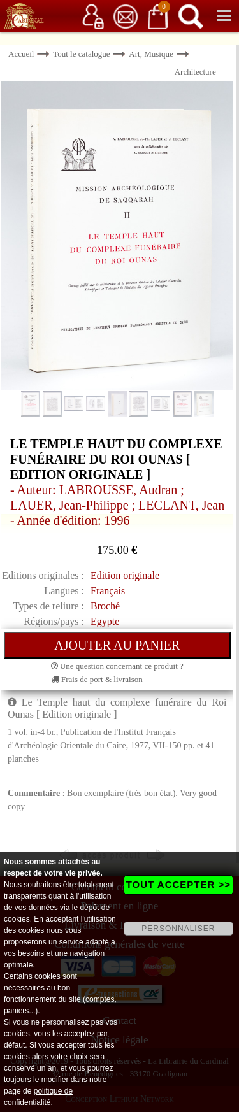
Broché (105, 606)
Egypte (105, 621)
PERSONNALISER (178, 928)
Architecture (195, 71)
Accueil (21, 54)
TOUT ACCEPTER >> (178, 884)
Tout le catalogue (81, 54)
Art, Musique (151, 54)
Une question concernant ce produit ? (117, 666)
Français (108, 590)
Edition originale (125, 575)
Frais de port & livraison (97, 679)
